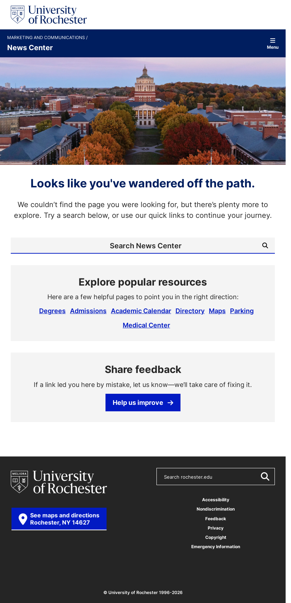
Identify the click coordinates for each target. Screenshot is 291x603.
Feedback (215, 518)
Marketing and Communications (46, 37)
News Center (30, 47)
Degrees (52, 310)
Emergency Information (215, 546)
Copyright (215, 536)
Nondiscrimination (216, 509)
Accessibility (215, 499)
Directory (190, 310)
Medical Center (146, 324)
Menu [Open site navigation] (272, 43)
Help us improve (143, 401)
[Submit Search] (265, 245)
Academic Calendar (141, 310)
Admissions (88, 310)
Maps (217, 310)
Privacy (216, 527)
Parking (242, 310)
